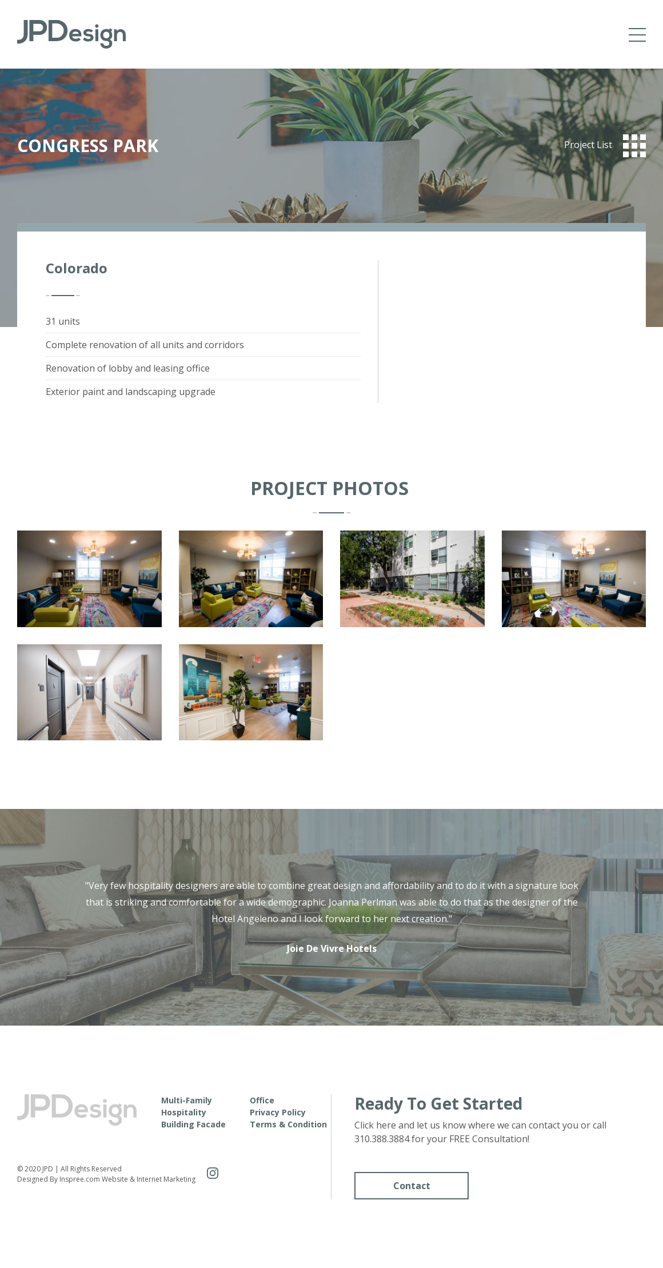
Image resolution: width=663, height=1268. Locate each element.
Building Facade (193, 1124)
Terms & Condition (288, 1124)
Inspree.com (79, 1179)
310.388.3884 (381, 1139)
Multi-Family (186, 1100)
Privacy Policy (278, 1112)
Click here (375, 1125)
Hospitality (183, 1112)
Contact (411, 1185)
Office (262, 1100)
